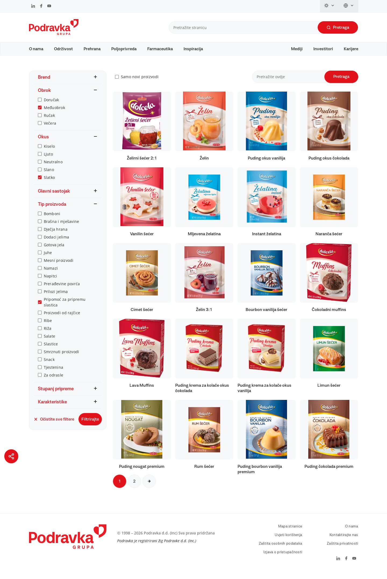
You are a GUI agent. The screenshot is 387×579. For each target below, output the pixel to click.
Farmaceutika (160, 49)
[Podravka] (53, 33)
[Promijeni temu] (329, 6)
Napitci (50, 281)
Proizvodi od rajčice (62, 317)
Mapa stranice (290, 531)
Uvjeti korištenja (288, 540)
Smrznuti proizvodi (61, 356)
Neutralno (53, 166)
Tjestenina (53, 372)
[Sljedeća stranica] (149, 486)
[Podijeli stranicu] (11, 456)
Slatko (49, 182)
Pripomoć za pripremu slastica (65, 307)
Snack (49, 364)
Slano (49, 174)
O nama (36, 49)
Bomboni (52, 218)
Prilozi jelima (56, 296)
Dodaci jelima (56, 242)
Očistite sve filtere (54, 424)
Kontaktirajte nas (343, 540)
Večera (50, 128)
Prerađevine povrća (62, 288)
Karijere (351, 49)
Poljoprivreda (124, 49)
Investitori (323, 49)
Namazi (51, 273)
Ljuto (48, 159)
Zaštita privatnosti (342, 549)
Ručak (49, 120)
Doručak (51, 104)
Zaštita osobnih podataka (280, 549)
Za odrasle (53, 380)
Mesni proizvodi (59, 265)
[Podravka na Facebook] (41, 6)
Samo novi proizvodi (140, 82)
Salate (49, 341)
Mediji (297, 49)
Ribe (48, 325)
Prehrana (92, 49)
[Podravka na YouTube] (49, 6)
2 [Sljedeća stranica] (134, 486)
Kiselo (49, 151)
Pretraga (338, 27)
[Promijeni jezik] (348, 6)
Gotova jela (54, 249)
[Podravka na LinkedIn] (33, 6)
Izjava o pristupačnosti (282, 557)
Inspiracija (193, 49)
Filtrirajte (90, 424)
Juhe (48, 257)
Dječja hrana (55, 234)
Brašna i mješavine (61, 226)
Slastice (51, 349)
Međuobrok (54, 112)
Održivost (63, 49)
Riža (48, 333)
